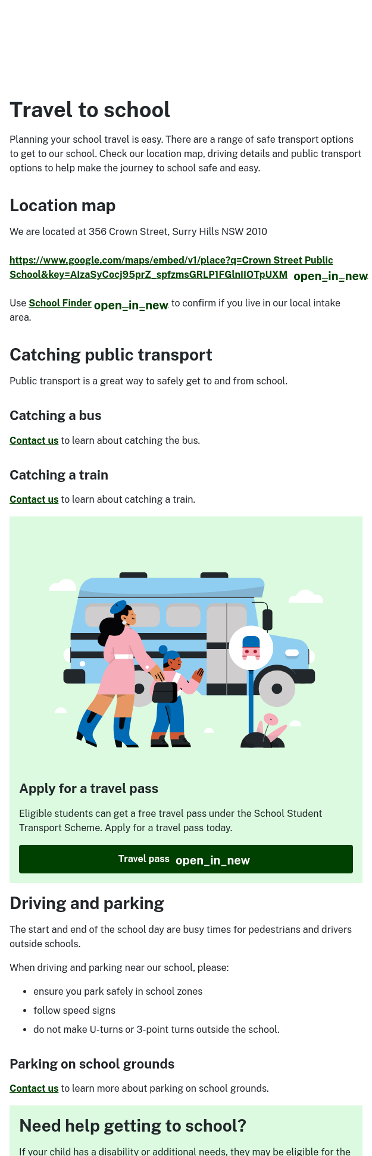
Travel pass (235, 859)
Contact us (34, 440)
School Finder (98, 303)
